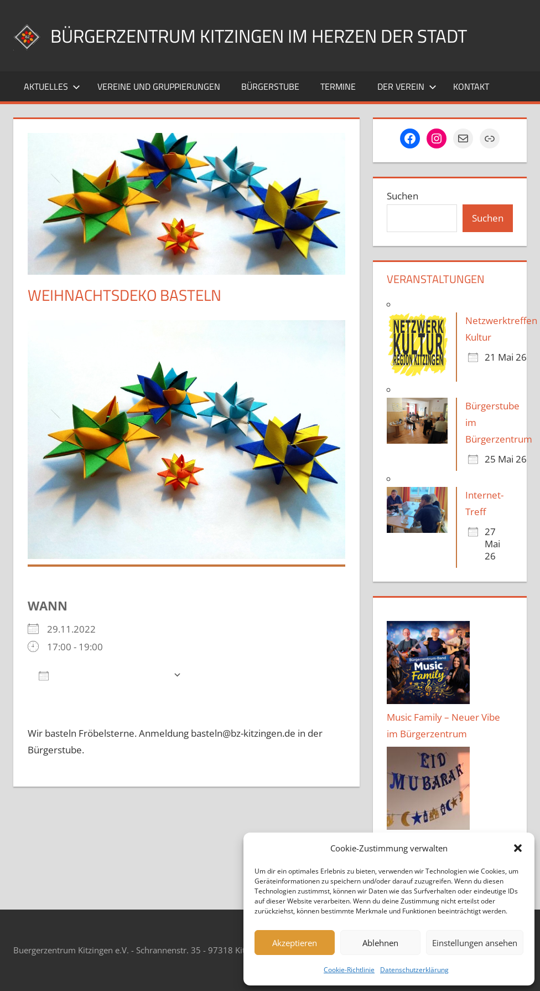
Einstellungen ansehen (474, 942)
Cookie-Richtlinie (349, 969)
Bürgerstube (270, 86)
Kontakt (471, 86)
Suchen (402, 195)
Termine (338, 86)
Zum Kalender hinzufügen (103, 675)
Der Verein (407, 86)
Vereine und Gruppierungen (158, 86)
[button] (517, 848)
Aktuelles (52, 86)
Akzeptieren (294, 942)
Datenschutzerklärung (414, 969)
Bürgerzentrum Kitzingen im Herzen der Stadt (278, 35)
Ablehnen (380, 942)
